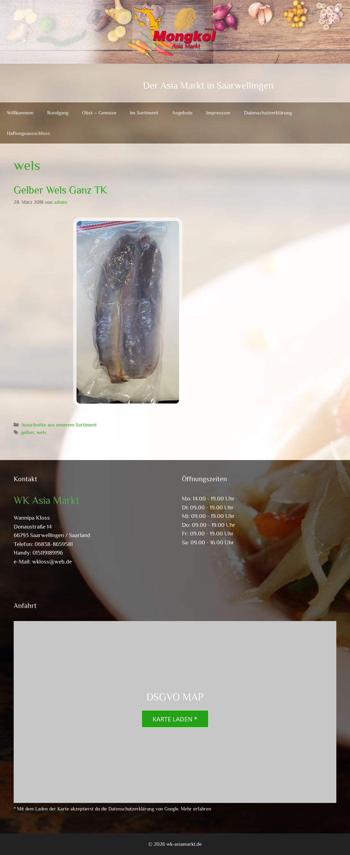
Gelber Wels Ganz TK (60, 190)
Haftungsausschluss (28, 133)
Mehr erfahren (196, 808)
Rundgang (57, 112)
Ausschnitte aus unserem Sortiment (59, 425)
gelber (27, 432)
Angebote (182, 112)
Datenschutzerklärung (268, 112)
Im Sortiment (144, 112)
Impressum (218, 112)
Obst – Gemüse (99, 112)
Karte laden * (175, 719)
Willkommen (20, 112)
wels (41, 432)
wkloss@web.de (52, 561)
